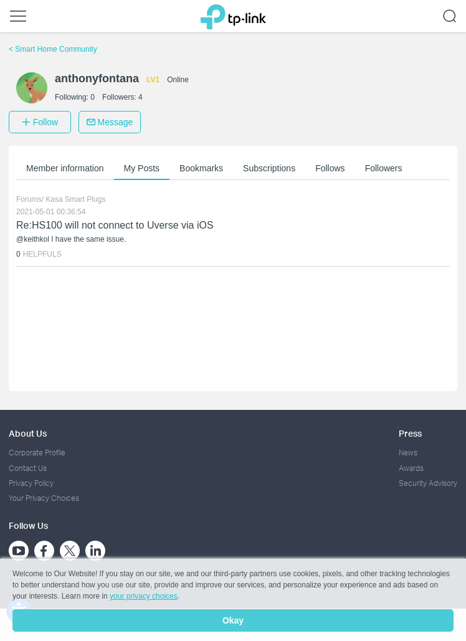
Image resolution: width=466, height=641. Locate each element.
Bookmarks (201, 168)
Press (410, 433)
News (408, 452)
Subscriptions (269, 168)
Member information (65, 168)
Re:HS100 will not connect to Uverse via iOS (115, 225)
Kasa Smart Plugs (75, 199)
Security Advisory (428, 483)
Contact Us (28, 468)
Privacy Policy (31, 483)
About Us (28, 433)
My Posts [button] (142, 168)
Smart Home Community (53, 49)
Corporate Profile (37, 452)
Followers (383, 168)
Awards (411, 468)
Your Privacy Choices (44, 498)
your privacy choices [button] (144, 596)
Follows (330, 168)
